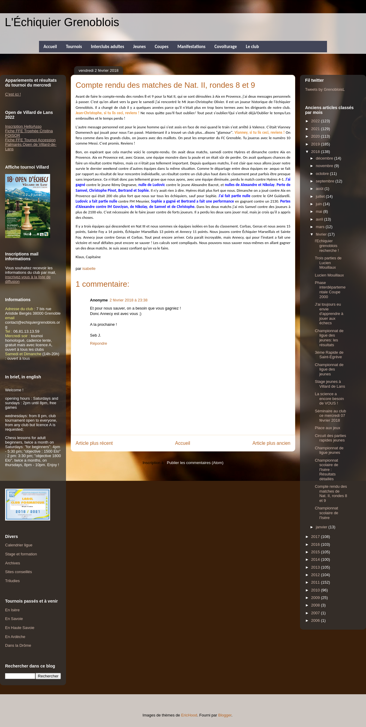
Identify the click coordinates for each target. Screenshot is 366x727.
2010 (316, 590)
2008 (316, 605)
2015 (316, 552)
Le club (252, 46)
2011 (316, 582)
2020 (316, 136)
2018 (316, 151)
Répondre (98, 343)
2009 (316, 597)
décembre (325, 158)
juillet (321, 196)
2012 (316, 575)
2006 (316, 620)
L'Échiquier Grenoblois (62, 22)
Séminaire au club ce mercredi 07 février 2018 (330, 416)
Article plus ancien (271, 443)
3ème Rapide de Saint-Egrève (329, 354)
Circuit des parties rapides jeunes (330, 438)
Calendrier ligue (18, 545)
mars (321, 227)
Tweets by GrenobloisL (325, 89)
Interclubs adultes (107, 46)
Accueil (50, 46)
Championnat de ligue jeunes (329, 450)
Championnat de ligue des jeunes (329, 369)
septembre (325, 181)
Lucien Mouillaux (329, 275)
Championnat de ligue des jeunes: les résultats (329, 337)
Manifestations (191, 46)
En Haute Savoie (19, 627)
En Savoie (14, 618)
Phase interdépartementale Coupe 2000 (330, 289)
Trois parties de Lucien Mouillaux (328, 263)
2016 (316, 544)
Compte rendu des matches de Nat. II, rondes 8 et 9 (331, 493)
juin (319, 204)
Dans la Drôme (18, 645)
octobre (323, 173)
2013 (316, 567)
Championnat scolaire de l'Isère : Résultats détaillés (326, 469)
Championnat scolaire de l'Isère (326, 513)
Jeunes (139, 46)
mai (319, 211)
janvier (322, 527)
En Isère (12, 610)
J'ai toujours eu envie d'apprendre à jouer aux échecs (329, 313)
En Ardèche (15, 636)
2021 (316, 129)
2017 (316, 536)
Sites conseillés (18, 572)
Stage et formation (21, 554)
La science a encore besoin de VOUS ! (329, 398)
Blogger (224, 715)
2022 (316, 121)
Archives (12, 563)
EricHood (189, 715)
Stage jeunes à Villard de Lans (330, 384)
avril (320, 219)
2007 (316, 613)
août (320, 188)
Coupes (162, 46)
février (322, 234)
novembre (325, 165)
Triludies (12, 581)
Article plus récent (94, 443)
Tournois (74, 46)
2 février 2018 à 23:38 (128, 300)
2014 (316, 559)
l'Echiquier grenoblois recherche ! (327, 245)
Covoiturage (225, 46)
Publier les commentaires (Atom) (195, 462)
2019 (316, 144)
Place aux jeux (327, 428)
